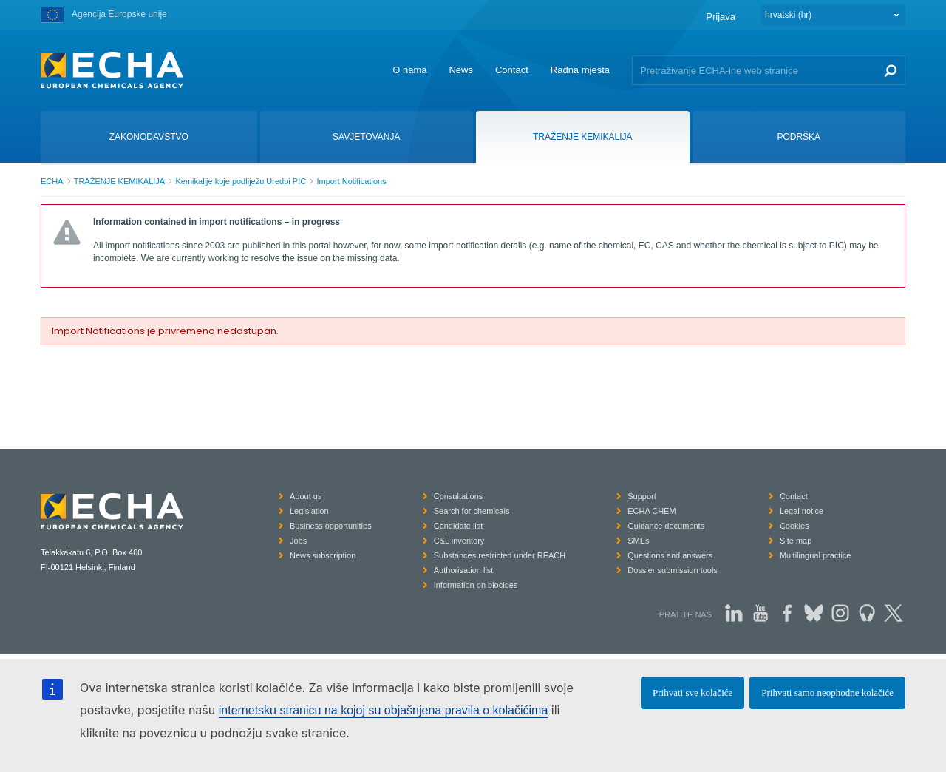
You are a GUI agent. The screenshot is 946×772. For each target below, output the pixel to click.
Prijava (720, 16)
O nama (409, 69)
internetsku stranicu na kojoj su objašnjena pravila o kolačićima (383, 710)
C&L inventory (459, 540)
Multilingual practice (815, 555)
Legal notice (801, 511)
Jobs (298, 540)
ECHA (52, 181)
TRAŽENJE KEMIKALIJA (119, 181)
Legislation (309, 511)
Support (641, 496)
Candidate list (458, 525)
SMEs (638, 540)
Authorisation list (464, 570)
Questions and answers (669, 555)
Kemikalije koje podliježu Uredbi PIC (240, 181)
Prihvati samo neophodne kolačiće (827, 692)
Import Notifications (351, 181)
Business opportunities (331, 525)
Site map (795, 540)
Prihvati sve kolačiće (692, 692)
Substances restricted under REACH (500, 555)
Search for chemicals (472, 511)
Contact (511, 69)
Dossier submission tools (672, 570)
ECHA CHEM (651, 511)
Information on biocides (476, 584)
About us (305, 496)
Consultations (458, 496)
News (461, 69)
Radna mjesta (580, 69)
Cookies (794, 525)
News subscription (322, 555)
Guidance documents (665, 525)
